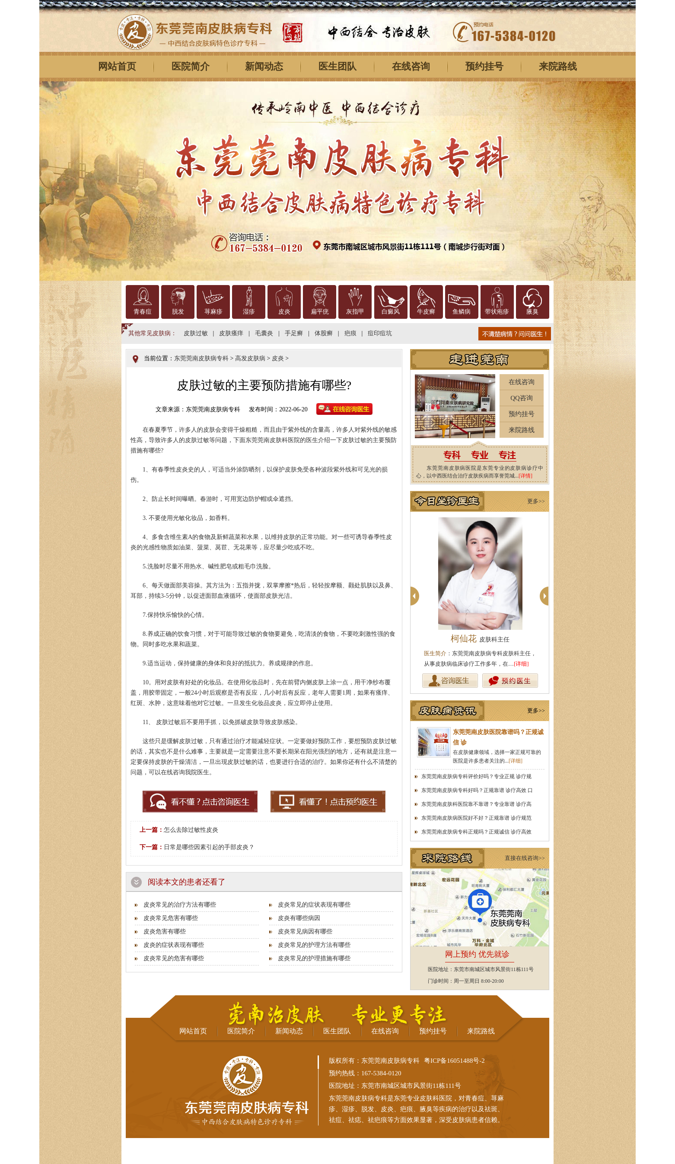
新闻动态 (264, 66)
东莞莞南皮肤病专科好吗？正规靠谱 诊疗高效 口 (477, 790)
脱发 (178, 311)
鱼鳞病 (461, 311)
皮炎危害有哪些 (164, 931)
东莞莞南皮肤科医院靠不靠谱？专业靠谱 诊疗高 (476, 804)
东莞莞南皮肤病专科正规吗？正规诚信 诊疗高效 (476, 832)
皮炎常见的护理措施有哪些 (314, 958)
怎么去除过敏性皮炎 (191, 830)
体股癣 (324, 333)
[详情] (525, 476)
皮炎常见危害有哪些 (170, 918)
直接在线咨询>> (525, 858)
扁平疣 (320, 311)
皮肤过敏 (196, 333)
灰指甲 (355, 311)
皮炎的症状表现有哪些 (173, 945)
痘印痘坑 (380, 333)
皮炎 (284, 311)
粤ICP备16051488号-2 (454, 1060)
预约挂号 (484, 66)
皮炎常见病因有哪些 (305, 931)
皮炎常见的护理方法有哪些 (314, 945)
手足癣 (294, 333)
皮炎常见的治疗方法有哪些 (179, 904)
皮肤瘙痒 (231, 333)
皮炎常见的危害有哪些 (173, 958)
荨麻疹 (213, 311)
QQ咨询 (521, 397)
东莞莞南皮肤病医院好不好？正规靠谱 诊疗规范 (476, 818)
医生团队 (337, 66)
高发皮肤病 (250, 358)
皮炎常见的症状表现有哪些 (314, 904)
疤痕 (350, 333)
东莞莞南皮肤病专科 (201, 358)
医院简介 (191, 66)
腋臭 (532, 311)
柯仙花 (480, 638)
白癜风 (391, 311)
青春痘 (143, 311)
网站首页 (117, 66)
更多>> (536, 501)
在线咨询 (411, 66)
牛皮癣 (426, 311)
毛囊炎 (264, 333)
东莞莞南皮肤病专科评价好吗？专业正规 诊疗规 (476, 776)
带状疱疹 (497, 311)
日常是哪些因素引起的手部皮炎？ (209, 847)
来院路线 (558, 66)
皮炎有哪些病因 (299, 918)
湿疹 (249, 311)
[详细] (521, 664)
